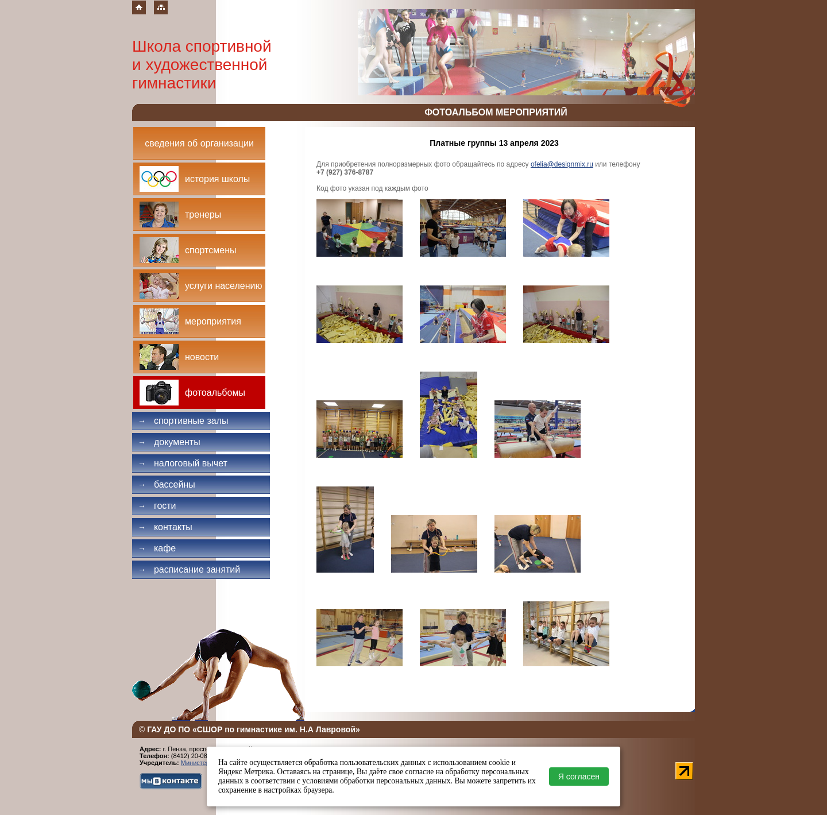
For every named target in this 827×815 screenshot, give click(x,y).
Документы (169, 442)
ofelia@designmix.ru (562, 164)
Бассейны (166, 484)
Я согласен (579, 776)
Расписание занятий (189, 569)
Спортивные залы (183, 421)
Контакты (165, 527)
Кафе (157, 548)
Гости (157, 506)
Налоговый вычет (182, 463)
